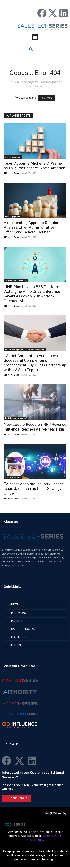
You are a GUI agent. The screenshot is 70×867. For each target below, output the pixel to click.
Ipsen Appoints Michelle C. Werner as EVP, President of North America (34, 165)
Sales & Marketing (13, 477)
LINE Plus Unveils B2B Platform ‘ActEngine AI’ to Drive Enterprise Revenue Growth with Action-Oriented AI (32, 294)
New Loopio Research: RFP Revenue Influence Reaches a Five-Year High (35, 426)
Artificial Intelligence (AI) (16, 280)
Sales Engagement (13, 157)
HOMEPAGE (46, 98)
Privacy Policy (35, 840)
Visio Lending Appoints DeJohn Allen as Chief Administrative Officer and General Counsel (31, 227)
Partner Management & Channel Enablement (25, 349)
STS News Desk (11, 173)
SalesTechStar (52, 836)
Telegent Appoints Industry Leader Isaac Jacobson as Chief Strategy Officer (33, 489)
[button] (35, 37)
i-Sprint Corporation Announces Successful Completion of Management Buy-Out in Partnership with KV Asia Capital (35, 363)
